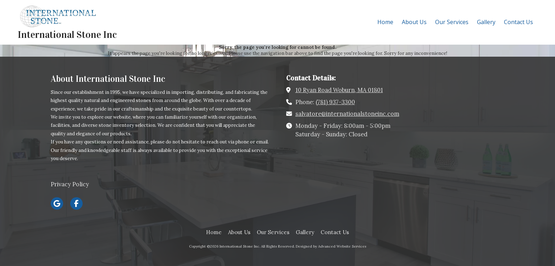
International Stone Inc (67, 35)
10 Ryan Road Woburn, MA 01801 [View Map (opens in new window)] (339, 90)
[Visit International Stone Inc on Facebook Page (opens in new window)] (76, 203)
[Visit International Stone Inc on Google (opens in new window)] (57, 203)
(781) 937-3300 (335, 102)
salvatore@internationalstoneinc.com (347, 113)
